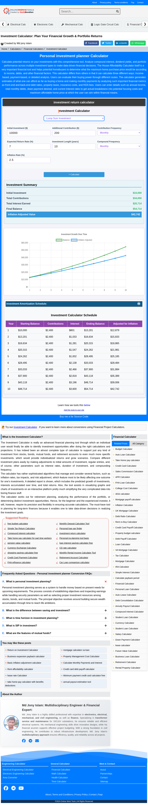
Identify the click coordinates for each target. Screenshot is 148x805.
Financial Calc (136, 24)
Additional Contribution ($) (65, 128)
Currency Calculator (124, 623)
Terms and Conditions (62, 794)
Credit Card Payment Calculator (23, 557)
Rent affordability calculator (20, 669)
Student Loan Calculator (126, 617)
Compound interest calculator (21, 533)
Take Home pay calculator (127, 460)
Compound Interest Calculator (129, 611)
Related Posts (120, 443)
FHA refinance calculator (19, 562)
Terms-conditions (121, 3)
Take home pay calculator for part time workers (30, 538)
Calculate (74, 174)
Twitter (107, 43)
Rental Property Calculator (127, 668)
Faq (132, 3)
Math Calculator (58, 773)
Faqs (100, 794)
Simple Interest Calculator (127, 572)
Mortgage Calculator (124, 561)
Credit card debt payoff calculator (78, 669)
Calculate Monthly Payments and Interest (82, 663)
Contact (140, 3)
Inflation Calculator (124, 505)
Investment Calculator (56, 49)
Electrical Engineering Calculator (18, 769)
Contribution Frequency (109, 128)
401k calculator (122, 494)
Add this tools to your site (74, 410)
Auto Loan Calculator (125, 454)
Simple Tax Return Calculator (21, 528)
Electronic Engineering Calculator (18, 773)
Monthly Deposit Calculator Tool (74, 523)
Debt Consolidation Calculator (129, 600)
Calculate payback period (127, 578)
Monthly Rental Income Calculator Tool (78, 553)
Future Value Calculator (126, 651)
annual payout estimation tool (77, 682)
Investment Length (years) (65, 141)
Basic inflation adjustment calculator (24, 663)
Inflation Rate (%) (15, 155)
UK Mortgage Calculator (126, 511)
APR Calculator (122, 477)
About (94, 3)
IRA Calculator (122, 567)
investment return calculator (73, 533)
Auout (103, 769)
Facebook (91, 43)
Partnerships (106, 773)
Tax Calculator (122, 555)
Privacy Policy (81, 794)
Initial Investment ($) (17, 128)
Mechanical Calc (72, 24)
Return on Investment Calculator (22, 650)
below (87, 405)
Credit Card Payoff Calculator (129, 527)
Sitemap (104, 781)
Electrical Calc (16, 24)
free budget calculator (18, 523)
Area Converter (10, 777)
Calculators (15, 49)
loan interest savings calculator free (76, 543)
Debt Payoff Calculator (126, 539)
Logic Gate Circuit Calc (105, 24)
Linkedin (121, 43)
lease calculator (122, 645)
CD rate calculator (68, 548)
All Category (138, 443)
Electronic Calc (43, 24)
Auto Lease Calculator (125, 595)
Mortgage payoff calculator (127, 499)
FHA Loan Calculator (125, 482)
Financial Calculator (124, 583)
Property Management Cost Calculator (81, 656)
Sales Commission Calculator (129, 471)
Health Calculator (59, 777)
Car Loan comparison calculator (75, 562)
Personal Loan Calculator (127, 589)
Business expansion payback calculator (25, 656)
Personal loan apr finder (71, 528)
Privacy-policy (105, 3)
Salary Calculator (123, 634)
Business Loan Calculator (127, 656)
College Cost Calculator (126, 488)
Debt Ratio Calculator (125, 516)
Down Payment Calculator (127, 640)
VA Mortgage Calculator (126, 550)
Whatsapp (138, 43)
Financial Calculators (33, 49)
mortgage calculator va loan (76, 650)
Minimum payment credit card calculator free (84, 675)
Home (4, 49)
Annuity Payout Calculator (127, 606)
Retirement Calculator (125, 662)
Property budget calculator (127, 533)
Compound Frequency (108, 141)
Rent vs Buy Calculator (126, 522)
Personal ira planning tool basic (74, 538)
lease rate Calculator (17, 675)
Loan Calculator (122, 544)
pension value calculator (19, 543)
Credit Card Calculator (125, 466)
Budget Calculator (123, 449)
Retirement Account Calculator (74, 557)
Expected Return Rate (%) (20, 141)
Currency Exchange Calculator (22, 548)
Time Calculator (58, 781)
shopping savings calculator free (23, 553)
